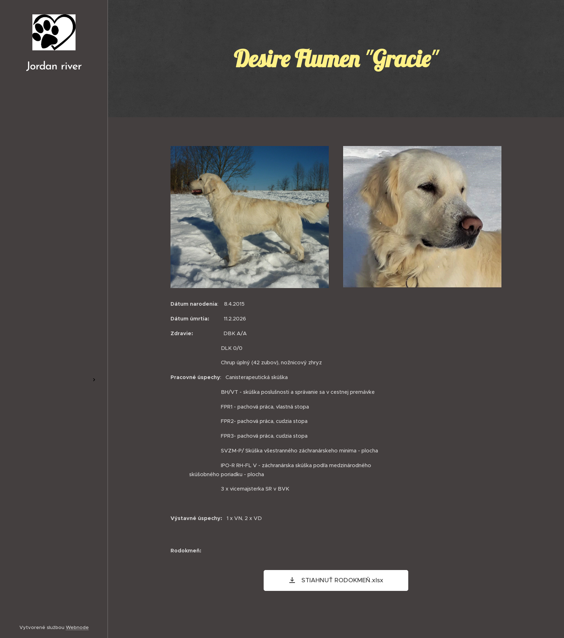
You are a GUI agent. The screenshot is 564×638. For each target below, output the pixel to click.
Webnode (77, 627)
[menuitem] (54, 292)
